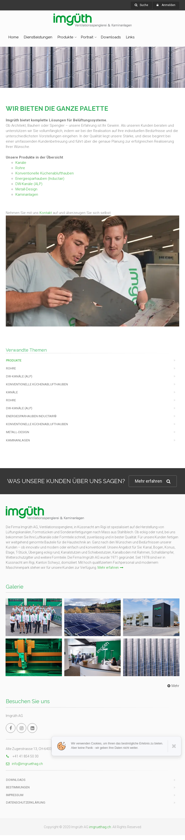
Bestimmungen (18, 787)
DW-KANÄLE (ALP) (19, 376)
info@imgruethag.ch (24, 764)
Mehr (172, 686)
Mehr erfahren (153, 481)
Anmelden (168, 5)
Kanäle (20, 162)
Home (13, 37)
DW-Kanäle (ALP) (28, 184)
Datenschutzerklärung (25, 802)
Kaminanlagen (26, 194)
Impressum (14, 795)
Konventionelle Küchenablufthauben (44, 173)
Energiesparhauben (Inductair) (39, 178)
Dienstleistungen (38, 37)
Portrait (87, 37)
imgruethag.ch (100, 827)
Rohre (20, 168)
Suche (141, 5)
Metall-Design (26, 189)
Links (130, 37)
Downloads (111, 37)
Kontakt (46, 213)
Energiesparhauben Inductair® (31, 416)
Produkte (65, 37)
